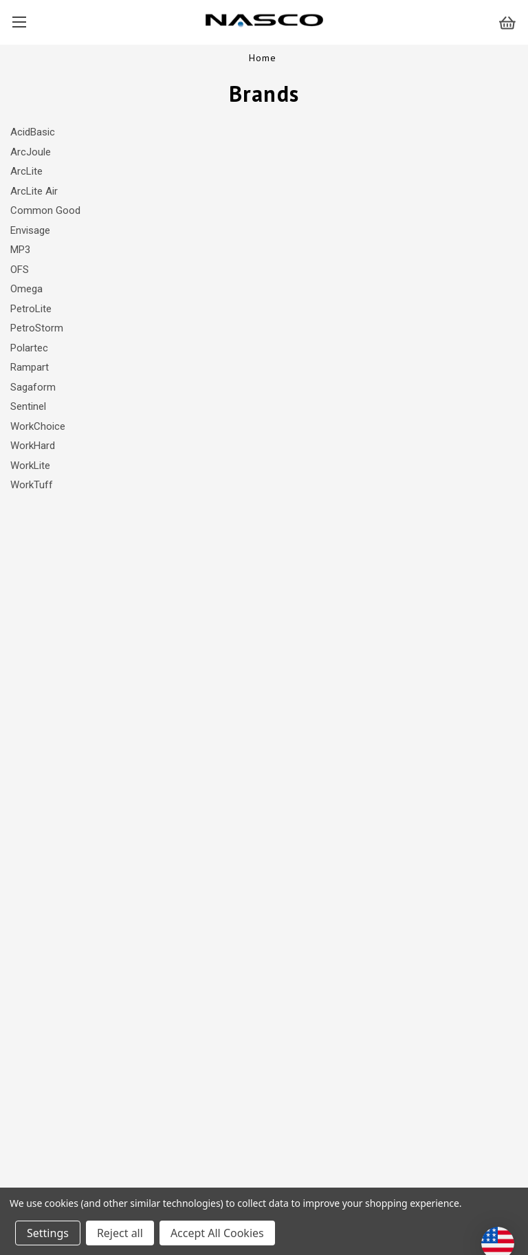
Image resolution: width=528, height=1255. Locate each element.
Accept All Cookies (217, 1233)
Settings (48, 1233)
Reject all (120, 1233)
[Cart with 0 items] (513, 22)
